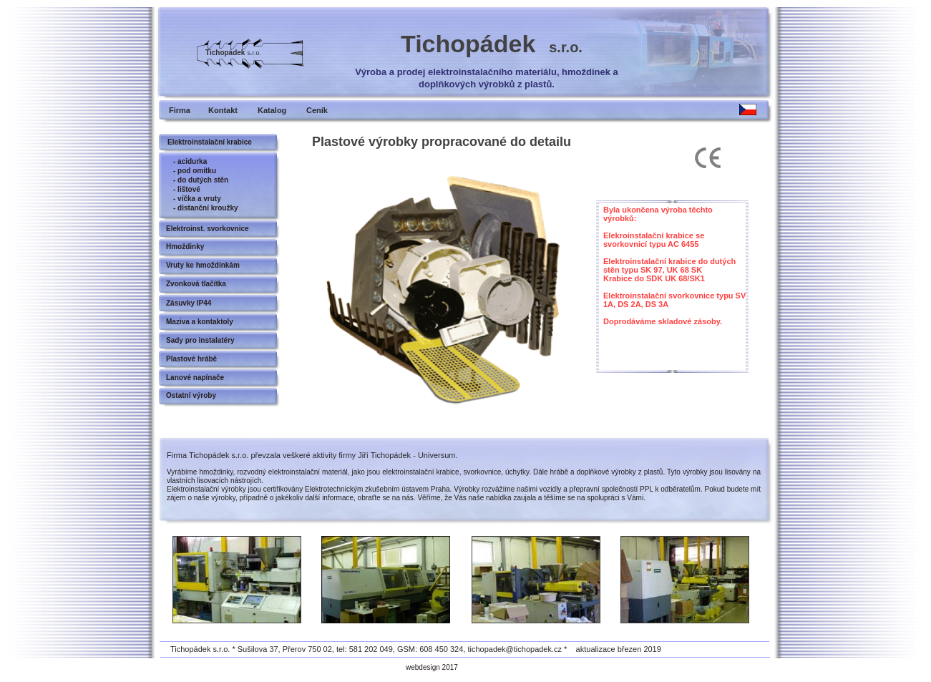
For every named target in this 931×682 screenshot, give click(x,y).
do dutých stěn (202, 180)
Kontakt (223, 110)
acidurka (192, 161)
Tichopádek (492, 43)
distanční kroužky (207, 208)
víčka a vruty (199, 199)
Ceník (317, 110)
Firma (179, 110)
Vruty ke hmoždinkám (203, 265)
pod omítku (196, 171)
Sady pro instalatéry (200, 340)
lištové (188, 189)
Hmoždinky (185, 246)
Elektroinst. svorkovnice (207, 229)
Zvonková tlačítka (196, 284)
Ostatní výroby (191, 395)
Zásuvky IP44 (188, 303)
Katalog (272, 110)
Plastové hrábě (191, 359)
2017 (450, 667)
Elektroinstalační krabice (209, 142)
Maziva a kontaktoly (199, 322)
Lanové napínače (195, 377)
